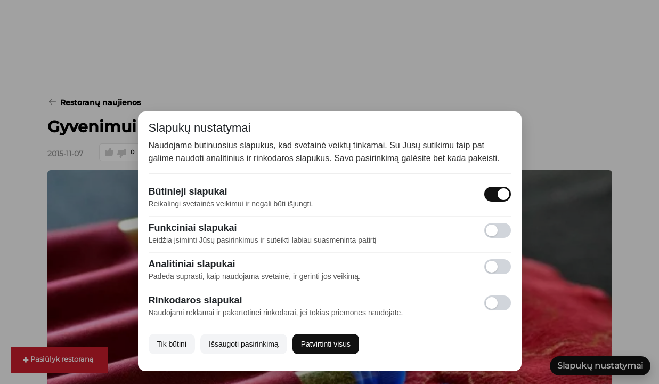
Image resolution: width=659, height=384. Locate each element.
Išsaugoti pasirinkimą (244, 344)
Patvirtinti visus (326, 344)
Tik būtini (172, 344)
